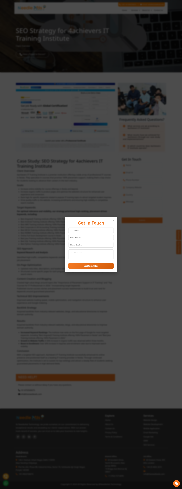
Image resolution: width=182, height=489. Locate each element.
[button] (176, 483)
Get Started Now (91, 266)
